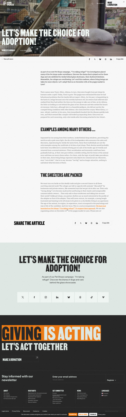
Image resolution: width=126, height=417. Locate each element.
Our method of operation (10, 396)
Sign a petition (57, 403)
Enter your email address (65, 377)
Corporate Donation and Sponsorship (59, 396)
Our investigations (82, 395)
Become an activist (58, 397)
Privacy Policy (16, 411)
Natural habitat (32, 402)
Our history (7, 395)
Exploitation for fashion (34, 396)
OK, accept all (73, 414)
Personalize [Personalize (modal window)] (93, 414)
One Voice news (81, 393)
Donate (55, 393)
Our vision (6, 393)
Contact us (36, 411)
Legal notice (5, 411)
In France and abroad (10, 398)
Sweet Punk (114, 411)
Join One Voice (57, 399)
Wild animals (31, 398)
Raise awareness (57, 401)
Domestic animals (33, 400)
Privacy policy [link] (101, 414)
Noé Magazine (81, 398)
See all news (7, 59)
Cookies (44, 411)
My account (100, 3)
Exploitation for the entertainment (37, 393)
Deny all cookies (83, 414)
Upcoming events (82, 396)
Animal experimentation (34, 395)
